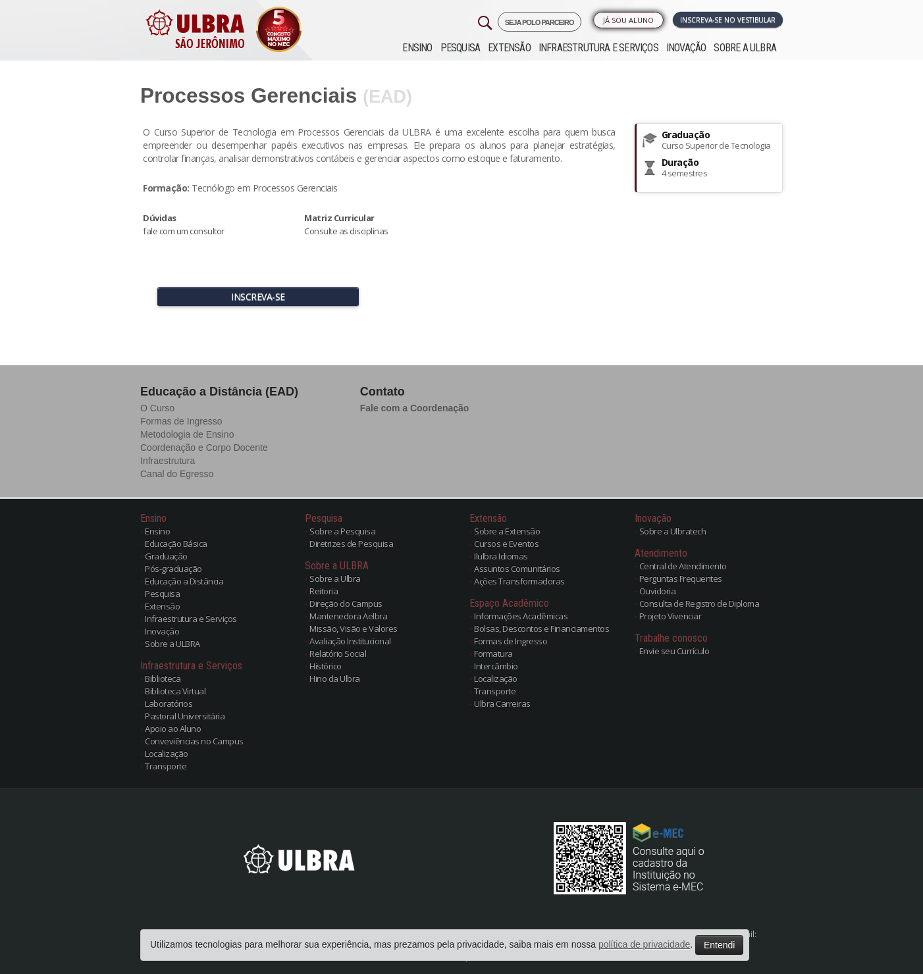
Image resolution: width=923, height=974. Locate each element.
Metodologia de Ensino (187, 434)
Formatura (493, 653)
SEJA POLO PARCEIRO (539, 22)
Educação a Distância (184, 581)
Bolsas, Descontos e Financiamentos (541, 628)
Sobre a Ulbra (335, 578)
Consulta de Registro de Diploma (699, 603)
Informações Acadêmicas (520, 616)
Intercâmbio (496, 666)
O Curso (157, 408)
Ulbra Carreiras (502, 703)
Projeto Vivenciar (670, 616)
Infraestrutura (167, 460)
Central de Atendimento (683, 566)
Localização (166, 753)
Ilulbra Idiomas (501, 556)
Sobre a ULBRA (745, 47)
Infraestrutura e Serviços (598, 47)
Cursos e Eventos (506, 544)
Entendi (719, 945)
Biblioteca (162, 678)
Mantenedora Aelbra (348, 616)
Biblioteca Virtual (175, 691)
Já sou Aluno (628, 20)
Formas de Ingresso (181, 421)
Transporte (165, 766)
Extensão (509, 47)
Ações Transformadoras (519, 581)
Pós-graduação (173, 569)
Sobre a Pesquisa (342, 531)
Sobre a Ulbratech (672, 531)
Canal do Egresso (176, 474)
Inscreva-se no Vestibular (728, 19)
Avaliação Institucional (350, 641)
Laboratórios (168, 703)
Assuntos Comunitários (517, 569)
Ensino (417, 47)
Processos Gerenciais (248, 95)
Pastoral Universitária (184, 716)
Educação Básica (176, 544)
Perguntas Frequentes (680, 578)
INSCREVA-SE (258, 296)
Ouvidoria (657, 591)
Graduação (166, 556)
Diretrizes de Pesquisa (351, 544)
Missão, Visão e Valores (353, 628)
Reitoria (323, 591)
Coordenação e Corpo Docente (204, 447)
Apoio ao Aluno (173, 728)
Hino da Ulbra (334, 678)
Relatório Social (337, 653)
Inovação (686, 47)
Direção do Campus (345, 603)
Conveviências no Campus (194, 741)
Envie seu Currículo (674, 651)
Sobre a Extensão (507, 531)
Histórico (325, 666)
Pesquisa (460, 47)
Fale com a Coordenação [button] (414, 408)
